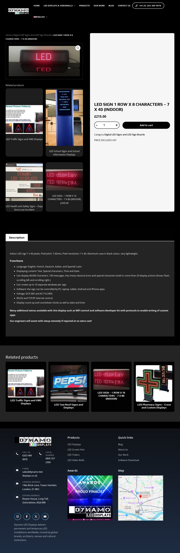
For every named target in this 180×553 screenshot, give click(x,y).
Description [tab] (16, 237)
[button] (74, 5)
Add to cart (146, 125)
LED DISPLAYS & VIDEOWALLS (59, 5)
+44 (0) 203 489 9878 (148, 5)
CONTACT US (124, 5)
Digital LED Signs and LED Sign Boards (32, 35)
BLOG (111, 5)
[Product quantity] (105, 125)
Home (37, 5)
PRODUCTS (84, 5)
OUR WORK (99, 5)
